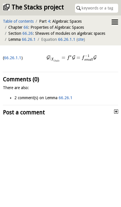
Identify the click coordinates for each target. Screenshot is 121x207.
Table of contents (18, 21)
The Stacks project (37, 7)
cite (81, 39)
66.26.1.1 (66, 39)
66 (26, 27)
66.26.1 (29, 39)
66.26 (27, 33)
